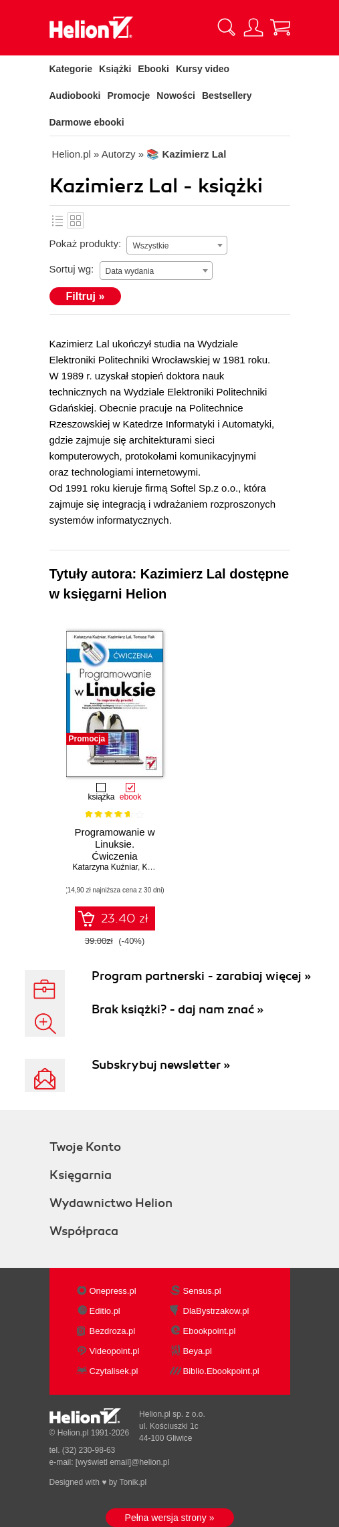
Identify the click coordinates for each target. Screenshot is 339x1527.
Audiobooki (75, 95)
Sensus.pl (202, 1291)
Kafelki (76, 220)
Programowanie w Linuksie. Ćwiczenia (114, 844)
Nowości (175, 95)
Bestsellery (227, 95)
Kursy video (202, 68)
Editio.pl (105, 1311)
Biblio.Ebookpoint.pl (221, 1371)
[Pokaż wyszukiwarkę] (227, 27)
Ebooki (153, 68)
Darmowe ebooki (86, 122)
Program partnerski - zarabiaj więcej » (201, 976)
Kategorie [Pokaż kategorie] (71, 68)
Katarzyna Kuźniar (105, 867)
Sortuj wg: (71, 269)
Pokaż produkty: (85, 243)
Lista (57, 220)
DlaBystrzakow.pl (216, 1311)
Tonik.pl (132, 1482)
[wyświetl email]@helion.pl (122, 1462)
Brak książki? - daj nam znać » (177, 1009)
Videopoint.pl (115, 1351)
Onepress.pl (113, 1291)
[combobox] (176, 245)
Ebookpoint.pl (209, 1331)
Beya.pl (197, 1351)
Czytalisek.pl (114, 1371)
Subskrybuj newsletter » (161, 1064)
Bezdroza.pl (113, 1331)
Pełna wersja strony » (170, 1517)
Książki (115, 68)
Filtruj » (85, 296)
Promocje (129, 95)
